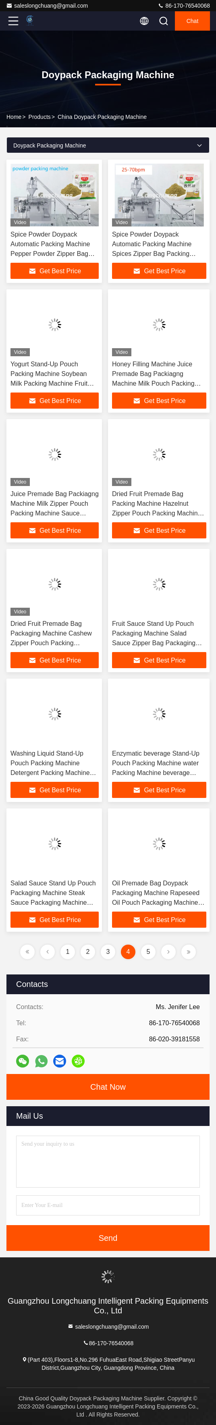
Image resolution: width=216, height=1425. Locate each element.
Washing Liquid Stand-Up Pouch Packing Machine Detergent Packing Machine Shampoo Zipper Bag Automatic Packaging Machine (53, 773)
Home (13, 117)
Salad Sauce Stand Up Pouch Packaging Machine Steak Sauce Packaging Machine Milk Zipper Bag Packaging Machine (53, 902)
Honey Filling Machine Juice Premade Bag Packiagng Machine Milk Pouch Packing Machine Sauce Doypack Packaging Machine (153, 383)
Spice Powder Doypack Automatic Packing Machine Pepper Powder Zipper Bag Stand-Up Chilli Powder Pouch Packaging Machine (53, 253)
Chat (193, 21)
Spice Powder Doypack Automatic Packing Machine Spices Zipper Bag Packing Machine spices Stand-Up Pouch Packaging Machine (159, 253)
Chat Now (108, 1086)
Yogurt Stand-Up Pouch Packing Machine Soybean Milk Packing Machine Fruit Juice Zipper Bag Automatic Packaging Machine (49, 383)
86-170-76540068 (184, 5)
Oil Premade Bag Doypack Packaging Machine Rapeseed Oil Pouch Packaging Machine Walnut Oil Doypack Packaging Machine (156, 902)
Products (40, 117)
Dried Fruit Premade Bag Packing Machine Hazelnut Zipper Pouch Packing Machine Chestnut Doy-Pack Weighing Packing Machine (156, 513)
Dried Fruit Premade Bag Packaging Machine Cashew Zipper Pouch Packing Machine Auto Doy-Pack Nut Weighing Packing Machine (51, 643)
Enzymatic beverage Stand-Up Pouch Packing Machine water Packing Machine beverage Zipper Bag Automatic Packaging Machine (159, 773)
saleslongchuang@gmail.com (47, 5)
